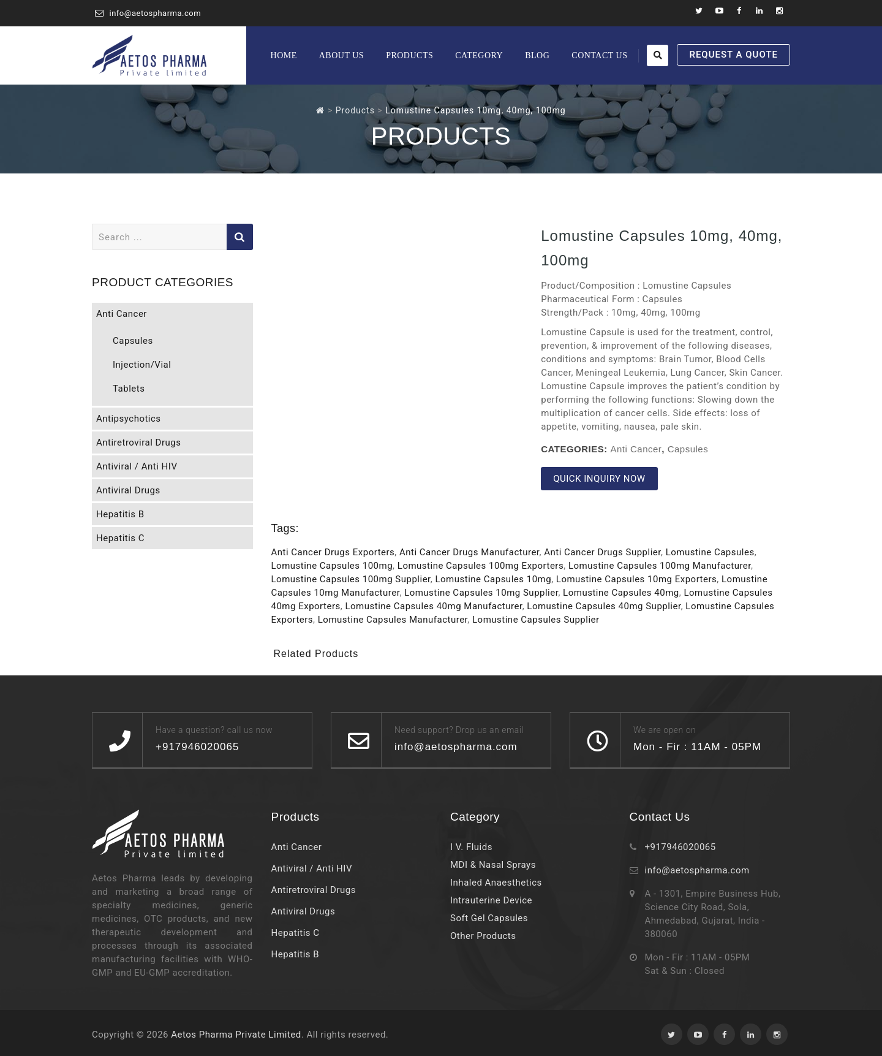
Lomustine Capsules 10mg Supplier (481, 592)
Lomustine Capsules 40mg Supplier (603, 606)
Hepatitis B (120, 514)
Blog (537, 55)
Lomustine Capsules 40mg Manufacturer (433, 606)
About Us (341, 55)
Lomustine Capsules (710, 552)
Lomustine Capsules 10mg (493, 579)
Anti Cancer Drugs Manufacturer (469, 552)
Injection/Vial (142, 364)
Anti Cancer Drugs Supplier (602, 552)
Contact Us (599, 55)
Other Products (483, 935)
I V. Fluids (471, 847)
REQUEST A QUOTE (733, 54)
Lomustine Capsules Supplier (536, 619)
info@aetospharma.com (156, 13)
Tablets (129, 388)
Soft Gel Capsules (489, 918)
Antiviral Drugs (128, 490)
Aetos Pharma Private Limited (236, 1034)
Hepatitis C (120, 538)
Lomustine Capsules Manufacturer (393, 619)
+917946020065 (680, 847)
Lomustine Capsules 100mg (332, 565)
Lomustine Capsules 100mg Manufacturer (659, 565)
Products (409, 55)
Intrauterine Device (491, 900)
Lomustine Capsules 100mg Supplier (351, 579)
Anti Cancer (636, 449)
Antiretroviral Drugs (138, 442)
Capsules (688, 449)
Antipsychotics (128, 418)
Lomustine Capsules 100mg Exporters (481, 565)
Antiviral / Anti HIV (136, 466)
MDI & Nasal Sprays (493, 864)
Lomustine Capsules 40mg (621, 592)
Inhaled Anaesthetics (496, 882)
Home (284, 55)
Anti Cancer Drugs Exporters (333, 552)
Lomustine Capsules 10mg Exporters (636, 579)
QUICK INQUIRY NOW (599, 478)
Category (479, 55)
